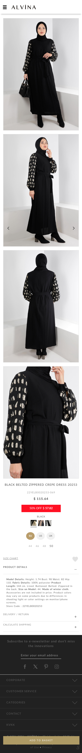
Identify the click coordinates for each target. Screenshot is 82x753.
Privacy (47, 747)
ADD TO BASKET (41, 740)
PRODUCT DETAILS (40, 567)
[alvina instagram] (57, 666)
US (40, 536)
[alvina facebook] (24, 666)
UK (50, 536)
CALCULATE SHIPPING (40, 625)
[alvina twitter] (35, 667)
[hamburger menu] (5, 7)
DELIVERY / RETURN (40, 614)
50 (51, 546)
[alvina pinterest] (46, 666)
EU (30, 536)
